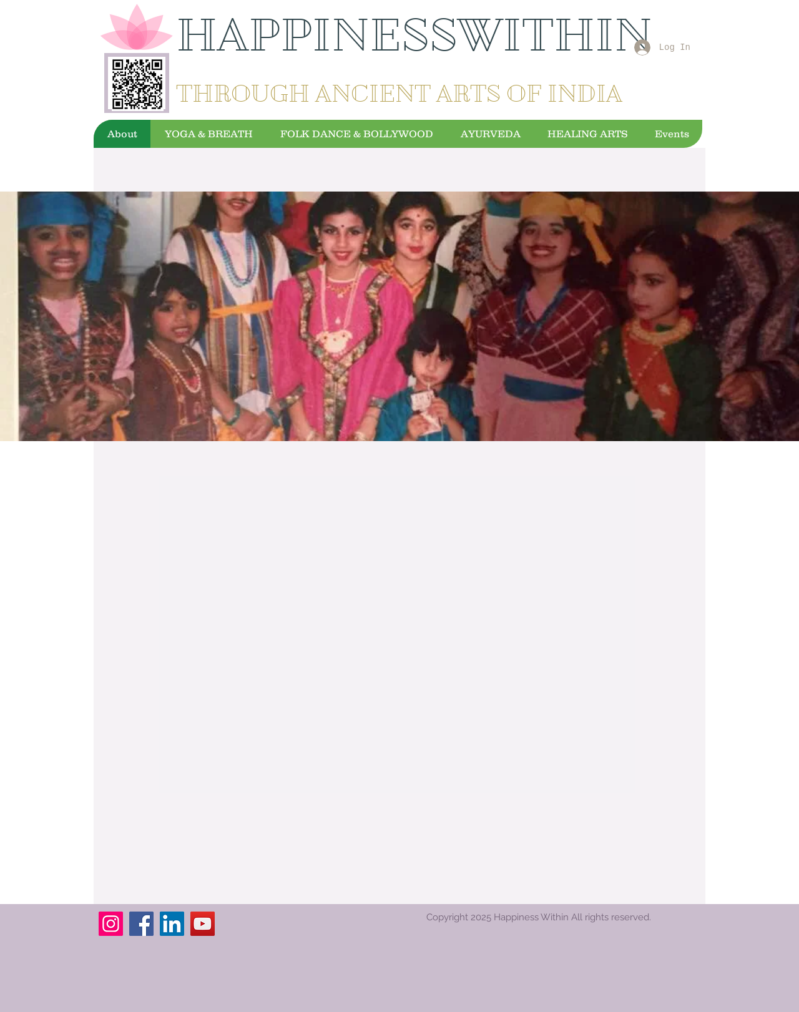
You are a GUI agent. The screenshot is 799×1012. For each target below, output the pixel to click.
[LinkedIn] (172, 924)
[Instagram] (111, 924)
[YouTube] (202, 924)
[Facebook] (141, 924)
